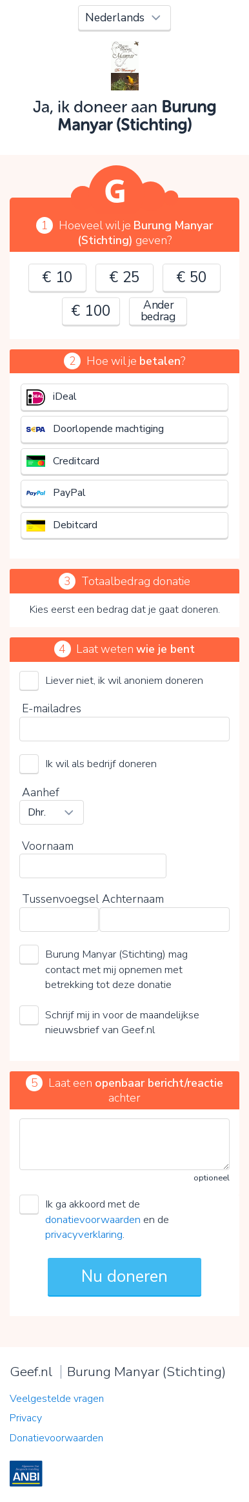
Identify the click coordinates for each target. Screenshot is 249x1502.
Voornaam (48, 846)
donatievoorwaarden (93, 1219)
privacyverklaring (84, 1234)
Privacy (26, 1418)
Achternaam (133, 899)
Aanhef (40, 792)
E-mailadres (51, 708)
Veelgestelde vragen (57, 1399)
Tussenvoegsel (60, 899)
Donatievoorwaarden (56, 1438)
